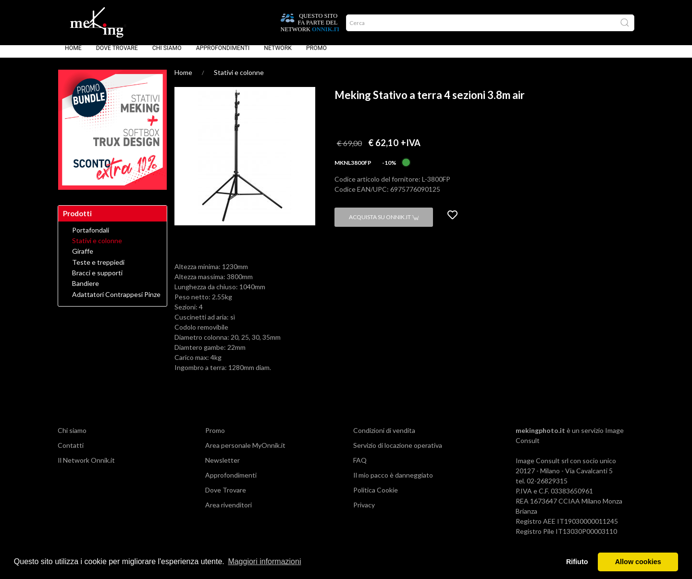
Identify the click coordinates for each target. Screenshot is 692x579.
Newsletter (222, 467)
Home (73, 54)
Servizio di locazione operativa (397, 452)
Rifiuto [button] (577, 562)
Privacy (364, 511)
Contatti (71, 452)
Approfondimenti (223, 54)
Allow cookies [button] (638, 562)
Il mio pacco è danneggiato (393, 482)
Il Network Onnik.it (86, 467)
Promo (316, 54)
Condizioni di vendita (384, 437)
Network (278, 54)
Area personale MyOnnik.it (245, 452)
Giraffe (82, 258)
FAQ (360, 467)
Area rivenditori (228, 511)
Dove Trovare (117, 54)
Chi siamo (167, 54)
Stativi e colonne (239, 79)
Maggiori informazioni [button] (264, 561)
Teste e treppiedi (98, 269)
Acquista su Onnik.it (384, 223)
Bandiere (85, 290)
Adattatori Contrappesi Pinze (116, 301)
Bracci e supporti (97, 279)
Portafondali (90, 237)
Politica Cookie (375, 497)
